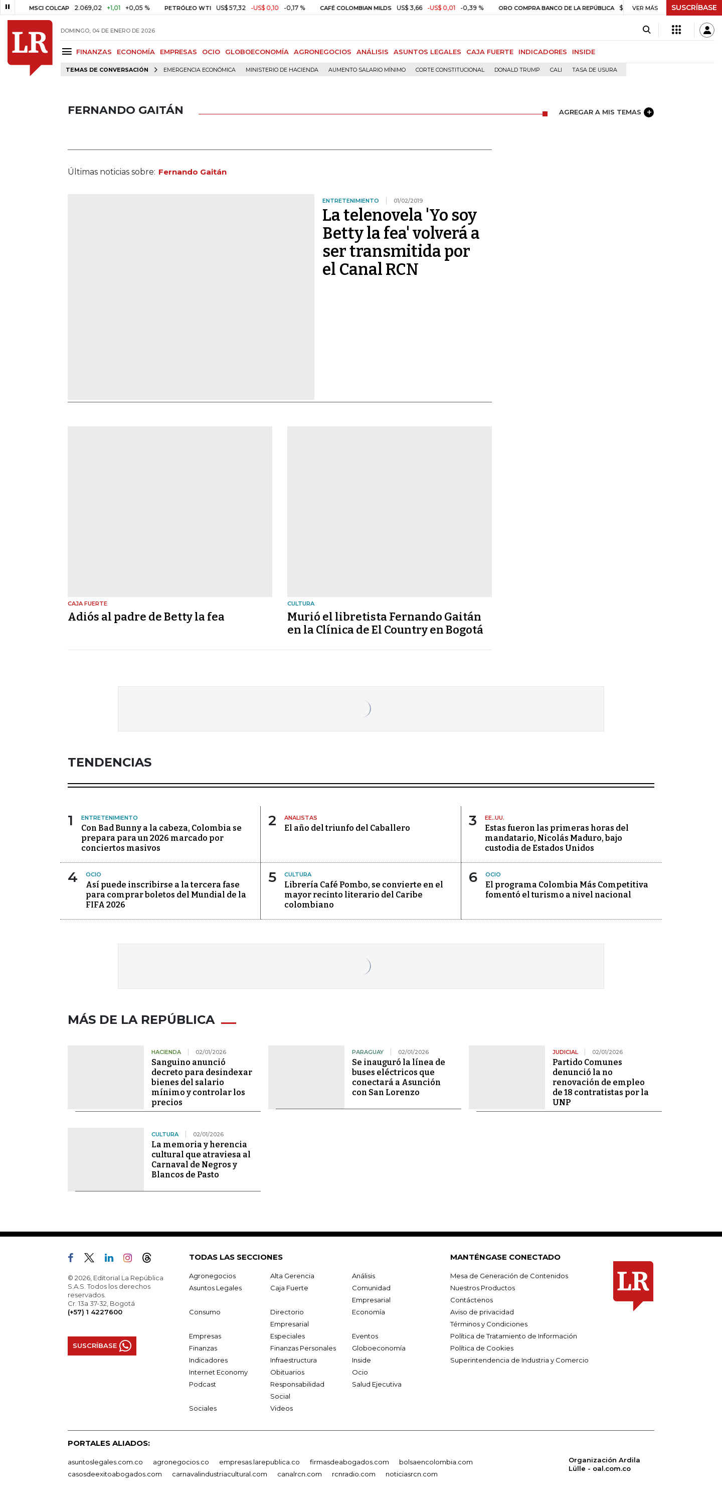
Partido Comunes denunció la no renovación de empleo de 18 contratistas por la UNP (601, 1082)
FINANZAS (94, 52)
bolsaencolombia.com (436, 1462)
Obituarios (287, 1372)
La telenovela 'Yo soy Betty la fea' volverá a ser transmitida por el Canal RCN (401, 242)
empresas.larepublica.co (259, 1462)
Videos (281, 1408)
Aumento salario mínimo (367, 70)
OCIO (211, 52)
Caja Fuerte (289, 1288)
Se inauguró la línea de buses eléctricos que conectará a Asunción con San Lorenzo (398, 1077)
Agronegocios (212, 1276)
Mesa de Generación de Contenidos (509, 1276)
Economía (368, 1312)
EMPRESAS (178, 52)
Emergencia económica (199, 70)
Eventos (365, 1336)
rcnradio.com (354, 1474)
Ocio (360, 1372)
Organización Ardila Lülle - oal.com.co (604, 1464)
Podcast (202, 1384)
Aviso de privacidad (482, 1312)
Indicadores (208, 1360)
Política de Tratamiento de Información (513, 1336)
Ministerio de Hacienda (282, 70)
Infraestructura (293, 1360)
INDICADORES (542, 52)
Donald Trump (517, 70)
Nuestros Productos (482, 1288)
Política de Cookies (481, 1348)
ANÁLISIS (372, 52)
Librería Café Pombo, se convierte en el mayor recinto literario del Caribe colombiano (363, 895)
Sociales (203, 1408)
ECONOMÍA (136, 52)
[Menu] (68, 51)
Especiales (287, 1336)
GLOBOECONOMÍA (257, 52)
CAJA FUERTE (489, 52)
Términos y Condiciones (488, 1324)
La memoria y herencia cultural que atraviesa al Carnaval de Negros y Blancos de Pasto (201, 1159)
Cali (556, 70)
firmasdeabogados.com (349, 1462)
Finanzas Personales (303, 1348)
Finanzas (203, 1348)
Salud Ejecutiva (377, 1384)
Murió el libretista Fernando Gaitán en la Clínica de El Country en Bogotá (385, 623)
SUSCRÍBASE (694, 7)
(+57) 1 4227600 (95, 1312)
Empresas (205, 1336)
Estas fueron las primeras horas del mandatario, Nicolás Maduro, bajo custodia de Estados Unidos (557, 838)
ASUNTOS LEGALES (427, 52)
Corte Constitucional (450, 70)
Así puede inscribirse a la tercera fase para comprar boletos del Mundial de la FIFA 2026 (166, 895)
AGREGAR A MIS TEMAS (606, 112)
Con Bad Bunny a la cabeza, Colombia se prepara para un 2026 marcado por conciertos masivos (161, 838)
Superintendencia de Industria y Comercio (519, 1360)
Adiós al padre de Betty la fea (146, 617)
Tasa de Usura (594, 70)
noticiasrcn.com (412, 1474)
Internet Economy (218, 1372)
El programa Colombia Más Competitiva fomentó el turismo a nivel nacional (566, 889)
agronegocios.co (181, 1462)
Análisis (363, 1276)
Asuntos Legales (215, 1288)
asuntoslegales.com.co (105, 1462)
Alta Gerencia (292, 1276)
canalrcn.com (299, 1474)
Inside (361, 1360)
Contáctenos (471, 1300)
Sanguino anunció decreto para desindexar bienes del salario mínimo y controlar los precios (201, 1082)
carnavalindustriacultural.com (219, 1474)
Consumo (205, 1312)
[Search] (646, 30)
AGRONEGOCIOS (322, 52)
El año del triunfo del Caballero (347, 828)
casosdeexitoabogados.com (115, 1474)
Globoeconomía (379, 1348)
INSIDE (583, 52)
